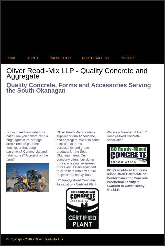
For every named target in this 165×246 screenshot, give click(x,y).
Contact (128, 58)
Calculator (60, 58)
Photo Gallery (95, 58)
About (32, 58)
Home (11, 58)
